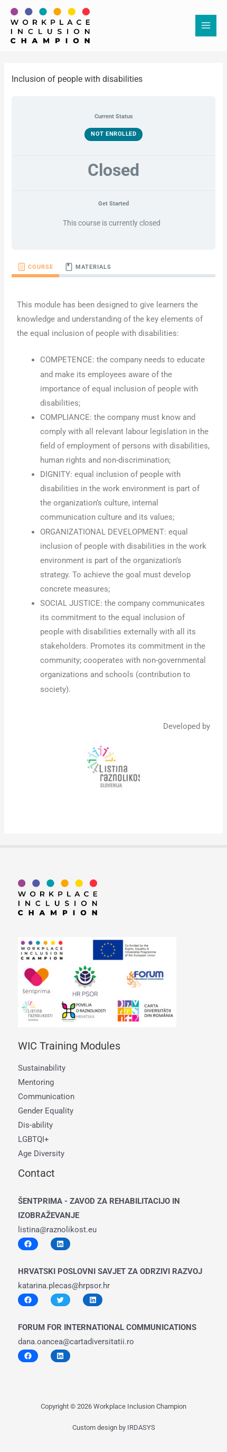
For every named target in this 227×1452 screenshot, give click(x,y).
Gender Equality (45, 1111)
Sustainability (41, 1068)
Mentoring (36, 1082)
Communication (46, 1096)
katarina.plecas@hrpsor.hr (64, 1285)
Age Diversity (41, 1153)
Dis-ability (35, 1125)
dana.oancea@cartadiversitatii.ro (76, 1341)
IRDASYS (141, 1427)
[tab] (35, 267)
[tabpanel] (113, 545)
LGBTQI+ (33, 1139)
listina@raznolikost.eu (57, 1229)
